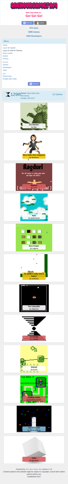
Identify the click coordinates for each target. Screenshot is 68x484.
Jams (5, 70)
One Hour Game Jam (33, 469)
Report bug (7, 76)
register (13, 48)
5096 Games (34, 32)
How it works (7, 53)
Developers (7, 67)
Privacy (5, 59)
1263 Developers (34, 36)
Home (5, 45)
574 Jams (34, 28)
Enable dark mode (10, 79)
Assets (5, 56)
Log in (5, 48)
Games (5, 65)
